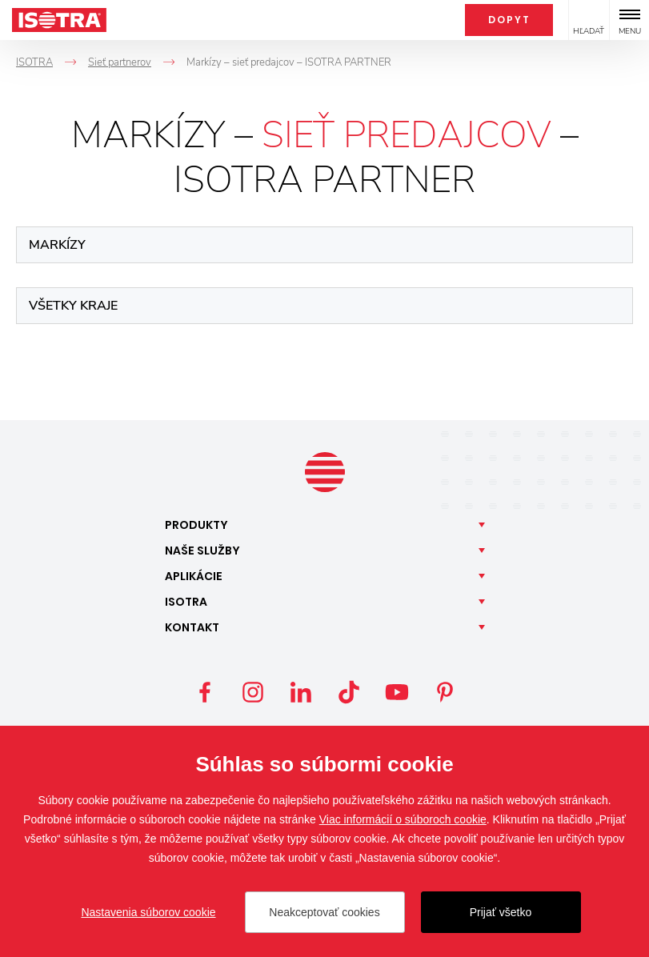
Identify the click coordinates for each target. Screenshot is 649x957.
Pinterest (445, 692)
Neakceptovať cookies (324, 912)
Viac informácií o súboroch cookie (403, 819)
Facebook (205, 692)
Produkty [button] (196, 525)
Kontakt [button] (192, 627)
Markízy (57, 245)
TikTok (349, 692)
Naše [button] (202, 551)
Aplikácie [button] (193, 576)
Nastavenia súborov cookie (148, 912)
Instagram (253, 692)
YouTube (397, 692)
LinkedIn (301, 692)
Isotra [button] (186, 602)
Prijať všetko (501, 912)
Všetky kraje (73, 305)
